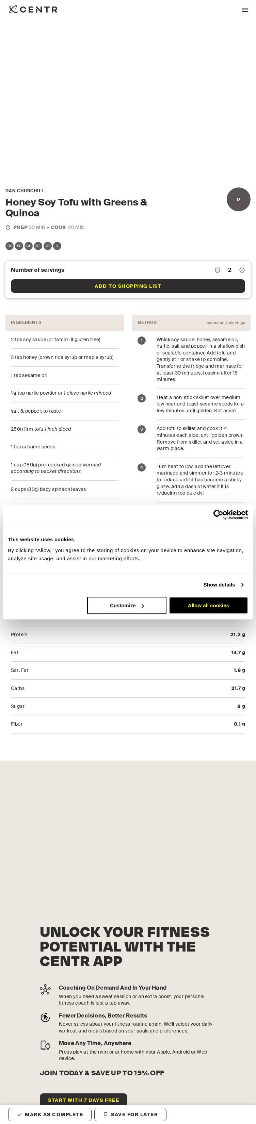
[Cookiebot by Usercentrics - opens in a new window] (218, 515)
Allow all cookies (208, 605)
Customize (127, 605)
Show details (219, 585)
